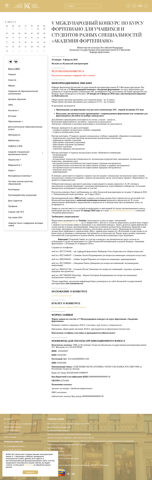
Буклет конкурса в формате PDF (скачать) (69, 307)
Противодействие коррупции (22, 195)
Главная (12, 74)
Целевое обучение (17, 99)
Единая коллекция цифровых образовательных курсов (70, 438)
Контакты (12, 110)
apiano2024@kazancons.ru (122, 210)
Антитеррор (14, 189)
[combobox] (82, 6)
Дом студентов (15, 200)
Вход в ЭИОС (14, 69)
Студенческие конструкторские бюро (63, 458)
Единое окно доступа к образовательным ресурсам (69, 434)
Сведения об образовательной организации (23, 92)
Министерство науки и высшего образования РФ (68, 424)
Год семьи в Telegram (56, 448)
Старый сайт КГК (16, 212)
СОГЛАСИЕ (29, 465)
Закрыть (30, 472)
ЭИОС (10, 105)
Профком (12, 206)
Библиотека (13, 140)
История (12, 116)
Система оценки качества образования (20, 182)
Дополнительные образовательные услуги (25, 128)
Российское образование (58, 431)
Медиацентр (14, 165)
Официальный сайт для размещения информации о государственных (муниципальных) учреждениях (90, 441)
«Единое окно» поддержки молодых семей (25, 224)
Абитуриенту (14, 135)
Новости (12, 80)
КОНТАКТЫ (8, 419)
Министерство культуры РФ (58, 427)
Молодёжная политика (19, 176)
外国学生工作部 (15, 146)
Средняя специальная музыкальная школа (18, 153)
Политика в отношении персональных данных (66, 445)
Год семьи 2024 (15, 217)
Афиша (11, 85)
